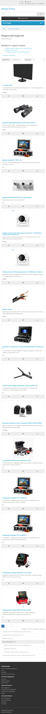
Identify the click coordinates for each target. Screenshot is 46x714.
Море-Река (8, 8)
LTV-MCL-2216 (7, 85)
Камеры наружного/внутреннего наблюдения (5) (18, 48)
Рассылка (3, 704)
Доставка (3, 672)
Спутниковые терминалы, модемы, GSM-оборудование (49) (19, 655)
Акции (3, 693)
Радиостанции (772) (8, 638)
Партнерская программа (8, 691)
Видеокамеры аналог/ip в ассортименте (17, 197)
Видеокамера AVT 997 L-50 (12, 160)
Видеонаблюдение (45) (9, 642)
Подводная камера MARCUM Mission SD (16, 610)
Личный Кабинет (6, 698)
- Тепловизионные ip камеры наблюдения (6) (15, 652)
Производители (5, 688)
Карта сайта (4, 683)
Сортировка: (5, 59)
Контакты (3, 679)
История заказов (6, 700)
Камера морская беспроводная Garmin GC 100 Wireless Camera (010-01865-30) (22, 233)
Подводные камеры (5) (11, 50)
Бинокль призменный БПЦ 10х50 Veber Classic (18, 123)
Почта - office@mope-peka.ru (9, 668)
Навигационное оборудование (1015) (13, 635)
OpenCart (10, 710)
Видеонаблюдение (14, 29)
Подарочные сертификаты (8, 689)
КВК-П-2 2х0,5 (7, 309)
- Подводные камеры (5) (9, 648)
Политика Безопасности (8, 674)
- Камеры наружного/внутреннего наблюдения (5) (17, 645)
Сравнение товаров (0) (9, 55)
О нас (2, 670)
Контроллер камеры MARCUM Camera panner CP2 (20, 385)
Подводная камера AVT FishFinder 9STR (16, 460)
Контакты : (22, 3)
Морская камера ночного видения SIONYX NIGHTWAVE (22, 423)
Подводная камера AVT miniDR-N (14, 535)
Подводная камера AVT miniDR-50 (14, 498)
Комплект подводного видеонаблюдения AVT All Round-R (23, 347)
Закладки (4, 702)
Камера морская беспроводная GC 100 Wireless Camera (22, 272)
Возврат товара (5, 681)
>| (12, 626)
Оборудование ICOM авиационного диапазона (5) (16, 631)
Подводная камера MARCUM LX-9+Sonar (16, 572)
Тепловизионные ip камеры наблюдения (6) (17, 52)
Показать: (28, 59)
